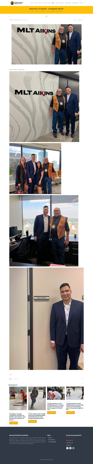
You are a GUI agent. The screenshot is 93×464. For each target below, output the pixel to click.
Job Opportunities (52, 441)
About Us (50, 437)
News (37, 11)
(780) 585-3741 (69, 442)
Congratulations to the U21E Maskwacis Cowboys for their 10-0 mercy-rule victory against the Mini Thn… (55, 406)
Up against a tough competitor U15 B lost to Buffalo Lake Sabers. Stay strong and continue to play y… (17, 417)
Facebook (42, 11)
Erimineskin (18, 19)
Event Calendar (51, 439)
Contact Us (68, 445)
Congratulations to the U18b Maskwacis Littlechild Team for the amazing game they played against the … (74, 406)
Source (10, 374)
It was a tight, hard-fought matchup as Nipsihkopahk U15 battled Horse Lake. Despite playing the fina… (36, 416)
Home (32, 11)
